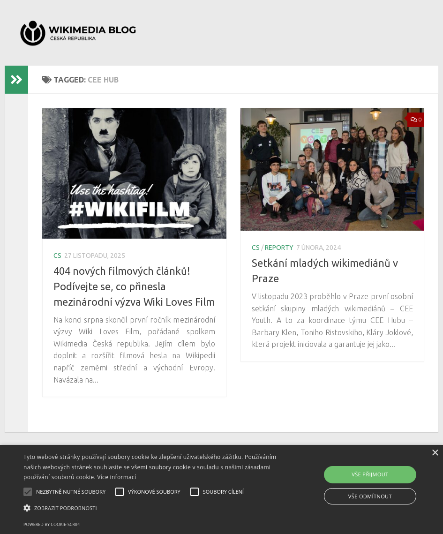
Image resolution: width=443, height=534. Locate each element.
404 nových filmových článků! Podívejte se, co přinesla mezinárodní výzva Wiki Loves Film (134, 286)
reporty (279, 247)
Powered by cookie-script (52, 524)
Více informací (116, 477)
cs (57, 255)
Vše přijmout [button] (370, 474)
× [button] (434, 453)
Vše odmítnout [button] (370, 496)
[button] (152, 508)
